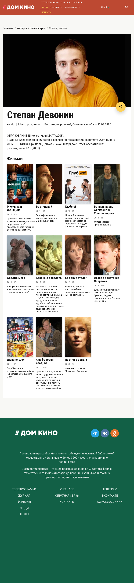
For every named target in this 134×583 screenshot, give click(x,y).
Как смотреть (72, 7)
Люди (44, 7)
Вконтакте (110, 495)
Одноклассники (109, 501)
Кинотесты (56, 7)
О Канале (67, 489)
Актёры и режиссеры (31, 28)
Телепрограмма (50, 2)
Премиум (46, 12)
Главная (8, 28)
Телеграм (110, 489)
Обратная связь (67, 495)
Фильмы (77, 2)
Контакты (67, 501)
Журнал (65, 2)
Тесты (24, 514)
